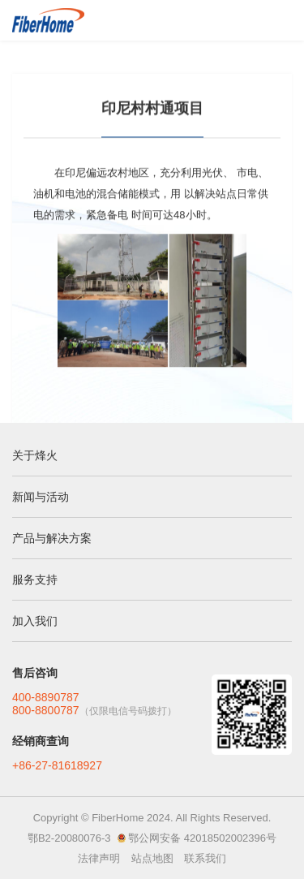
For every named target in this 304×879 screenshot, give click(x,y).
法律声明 (99, 858)
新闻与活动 (40, 496)
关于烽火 (35, 455)
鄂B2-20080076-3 (69, 838)
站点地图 (152, 858)
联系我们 (205, 858)
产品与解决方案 (52, 538)
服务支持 (35, 579)
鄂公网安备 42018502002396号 (202, 838)
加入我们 (35, 620)
